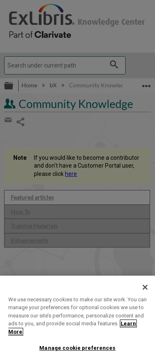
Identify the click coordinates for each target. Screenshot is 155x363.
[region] (77, 319)
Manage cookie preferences (77, 348)
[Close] (145, 287)
